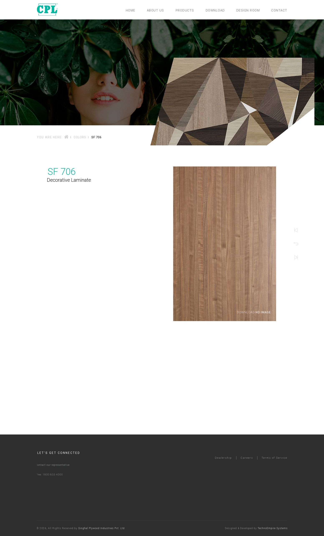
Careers (247, 461)
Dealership (223, 461)
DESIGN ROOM (248, 10)
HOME (130, 10)
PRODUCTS (185, 10)
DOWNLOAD (215, 10)
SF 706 (96, 137)
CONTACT (279, 10)
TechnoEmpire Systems (275, 528)
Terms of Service (274, 461)
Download (257, 312)
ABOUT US (155, 10)
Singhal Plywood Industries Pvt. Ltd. (100, 528)
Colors (80, 137)
